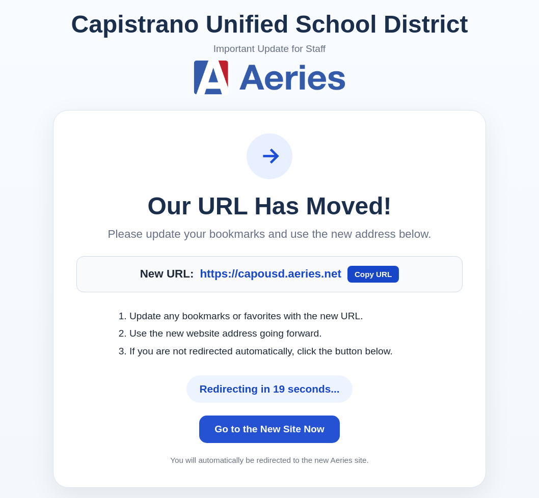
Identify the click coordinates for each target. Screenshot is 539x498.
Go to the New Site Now (269, 429)
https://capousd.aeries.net (270, 273)
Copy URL (373, 274)
